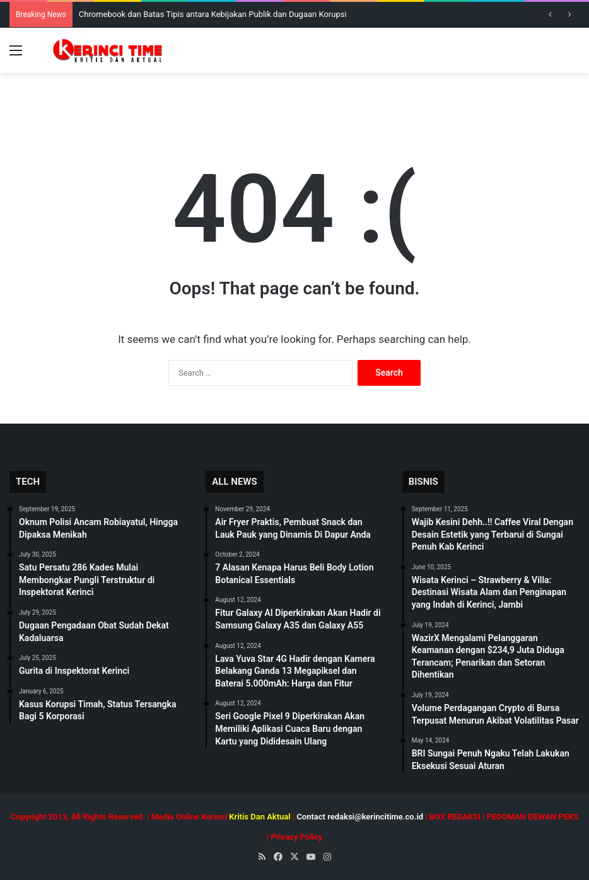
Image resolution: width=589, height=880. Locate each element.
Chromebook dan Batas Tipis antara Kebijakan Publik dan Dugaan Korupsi (213, 14)
